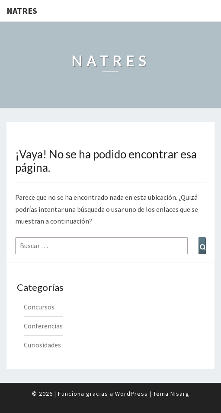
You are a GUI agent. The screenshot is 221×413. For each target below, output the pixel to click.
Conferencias (43, 326)
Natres (21, 10)
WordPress (131, 393)
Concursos (39, 307)
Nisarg (179, 393)
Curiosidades (42, 344)
